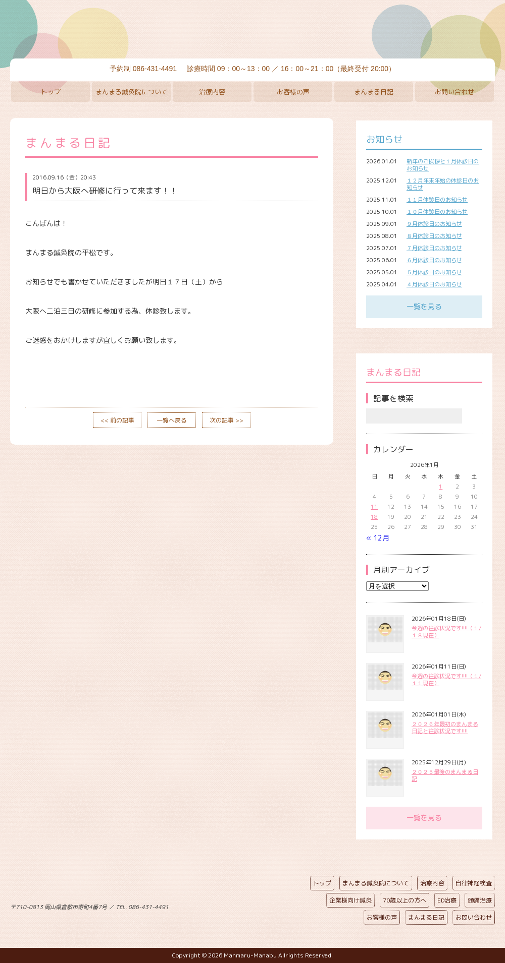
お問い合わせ (454, 91)
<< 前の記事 (117, 420)
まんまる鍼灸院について (131, 91)
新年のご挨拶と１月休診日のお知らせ (443, 164)
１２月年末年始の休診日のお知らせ (443, 184)
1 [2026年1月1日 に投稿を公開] (440, 487)
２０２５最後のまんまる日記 (445, 775)
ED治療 (447, 900)
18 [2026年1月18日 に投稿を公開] (374, 517)
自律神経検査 (474, 883)
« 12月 (377, 538)
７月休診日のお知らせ (434, 248)
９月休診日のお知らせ (434, 224)
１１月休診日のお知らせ (437, 200)
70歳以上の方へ (404, 900)
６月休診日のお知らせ (434, 260)
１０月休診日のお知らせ (437, 212)
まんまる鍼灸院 (252, 30)
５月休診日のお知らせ (434, 272)
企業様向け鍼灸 (350, 900)
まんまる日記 (373, 91)
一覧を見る (424, 306)
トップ (51, 91)
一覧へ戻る (172, 420)
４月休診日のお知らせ (434, 284)
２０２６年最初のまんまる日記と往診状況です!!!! (445, 727)
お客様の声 (293, 91)
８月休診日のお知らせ (434, 236)
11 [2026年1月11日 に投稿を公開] (374, 507)
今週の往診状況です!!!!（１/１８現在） (446, 631)
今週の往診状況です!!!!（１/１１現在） (446, 679)
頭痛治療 (480, 900)
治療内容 (212, 91)
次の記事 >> (226, 420)
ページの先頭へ (245, 905)
